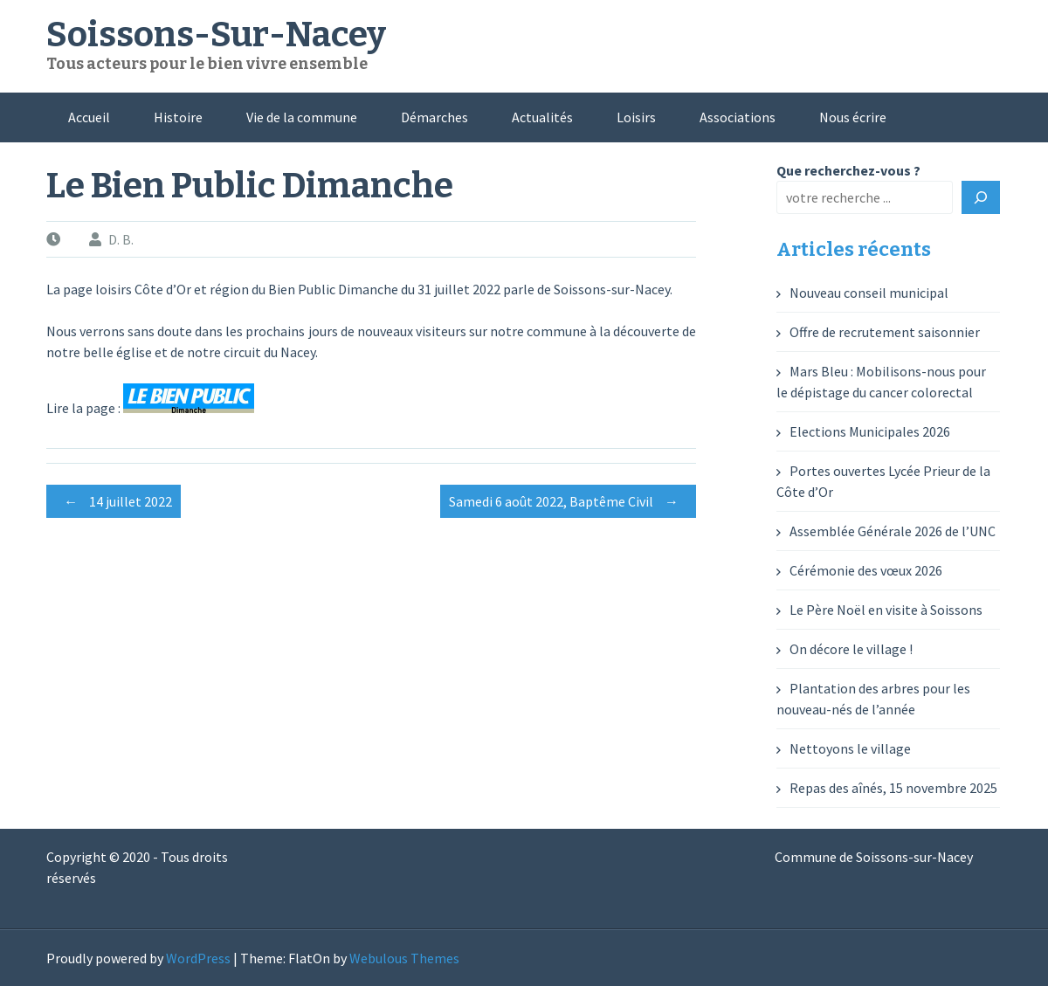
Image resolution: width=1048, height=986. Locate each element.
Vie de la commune (301, 117)
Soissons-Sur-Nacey (216, 35)
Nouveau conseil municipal (868, 292)
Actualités (542, 117)
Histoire (178, 117)
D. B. (121, 239)
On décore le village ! (851, 649)
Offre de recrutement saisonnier (884, 332)
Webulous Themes (404, 958)
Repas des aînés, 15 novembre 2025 (893, 787)
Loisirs (636, 117)
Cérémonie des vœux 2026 (865, 570)
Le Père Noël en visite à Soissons (885, 609)
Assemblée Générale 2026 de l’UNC (892, 531)
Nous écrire (852, 117)
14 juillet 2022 (113, 501)
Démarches (434, 117)
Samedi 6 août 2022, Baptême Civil (568, 501)
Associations (738, 117)
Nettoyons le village (850, 748)
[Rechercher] (981, 197)
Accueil (89, 117)
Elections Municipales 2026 (869, 431)
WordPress (198, 958)
